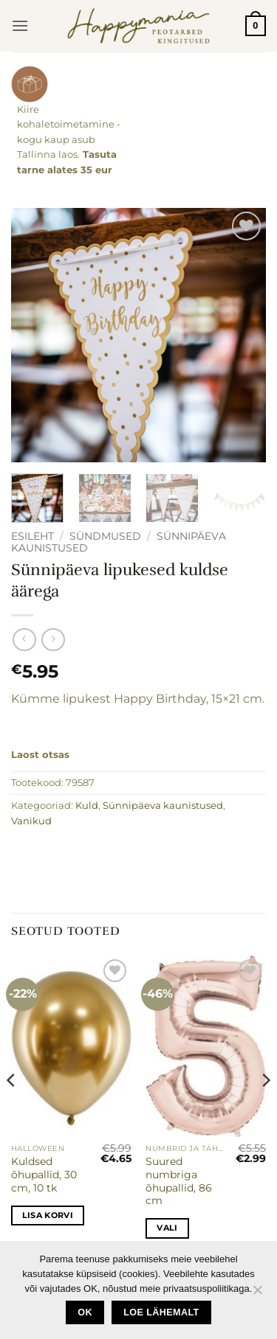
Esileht (32, 536)
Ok (85, 1312)
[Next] (265, 1110)
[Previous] (12, 1110)
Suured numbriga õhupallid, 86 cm (179, 1180)
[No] (257, 1294)
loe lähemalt (161, 1312)
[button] (20, 25)
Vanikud (31, 821)
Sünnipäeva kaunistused (163, 805)
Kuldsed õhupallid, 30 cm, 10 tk (44, 1174)
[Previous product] (52, 639)
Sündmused (105, 536)
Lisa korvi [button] (47, 1215)
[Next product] (24, 639)
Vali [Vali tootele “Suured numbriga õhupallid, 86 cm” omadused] (167, 1228)
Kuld (86, 805)
